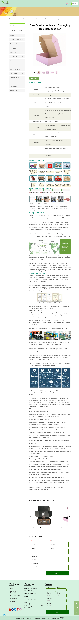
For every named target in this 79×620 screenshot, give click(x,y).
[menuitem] (38, 3)
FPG (11, 19)
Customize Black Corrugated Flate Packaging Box (49, 487)
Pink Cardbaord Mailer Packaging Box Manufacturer (54, 19)
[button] (37, 3)
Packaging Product (20, 19)
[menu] (38, 3)
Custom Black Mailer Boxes (40, 489)
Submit (57, 573)
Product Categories (32, 19)
